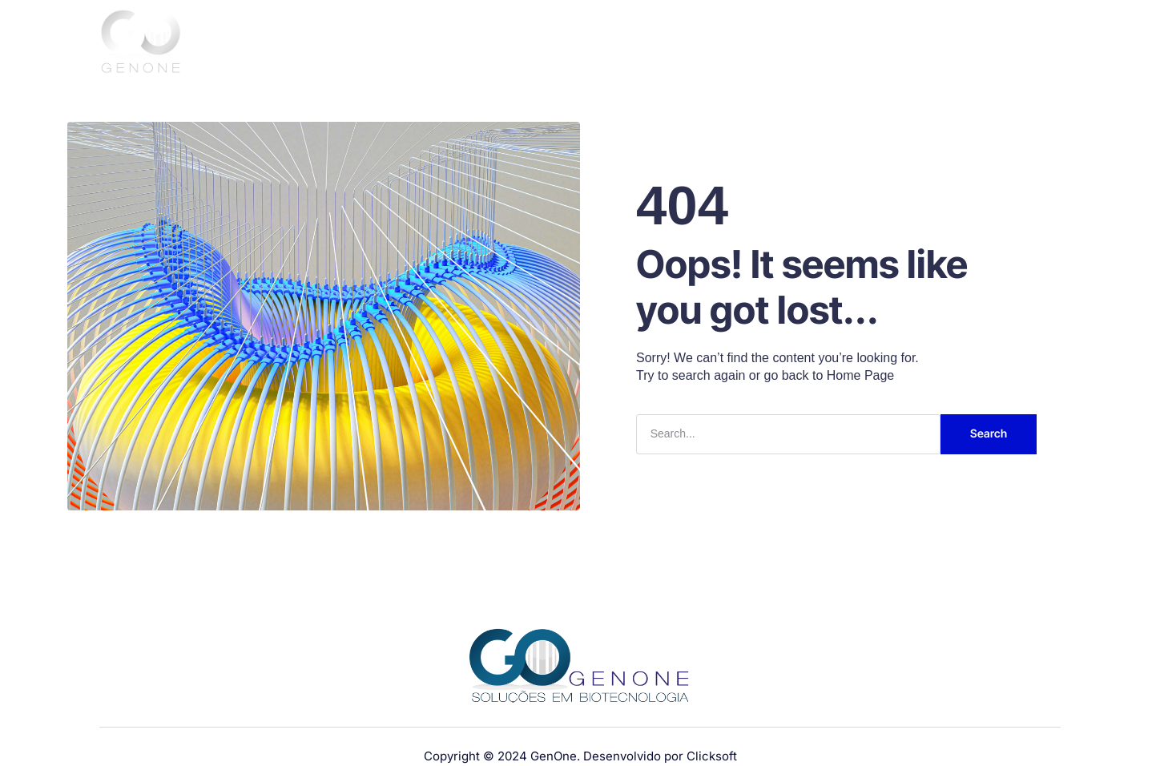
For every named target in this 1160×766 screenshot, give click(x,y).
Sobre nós (676, 43)
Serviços (833, 43)
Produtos (752, 43)
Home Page (861, 375)
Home (615, 43)
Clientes (905, 43)
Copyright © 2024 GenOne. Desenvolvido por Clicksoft (580, 756)
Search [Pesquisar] (988, 433)
